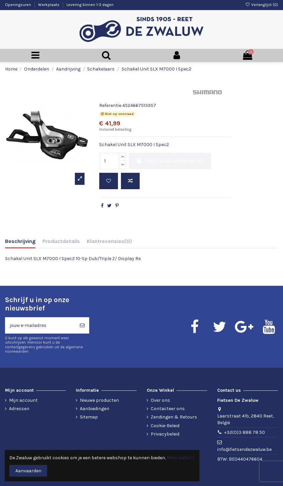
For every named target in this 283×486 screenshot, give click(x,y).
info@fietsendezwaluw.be (244, 449)
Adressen (19, 408)
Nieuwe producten (99, 400)
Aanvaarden (28, 471)
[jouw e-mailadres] (40, 325)
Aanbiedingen (94, 408)
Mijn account (23, 400)
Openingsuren (18, 4)
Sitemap (89, 417)
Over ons (160, 400)
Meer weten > (181, 458)
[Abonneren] (82, 325)
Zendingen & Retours (174, 417)
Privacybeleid (165, 434)
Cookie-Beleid (165, 426)
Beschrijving (20, 241)
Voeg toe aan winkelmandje (170, 161)
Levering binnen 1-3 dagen (90, 4)
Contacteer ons (168, 408)
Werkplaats (49, 4)
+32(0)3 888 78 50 (244, 432)
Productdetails (61, 241)
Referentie (110, 105)
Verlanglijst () (261, 4)
